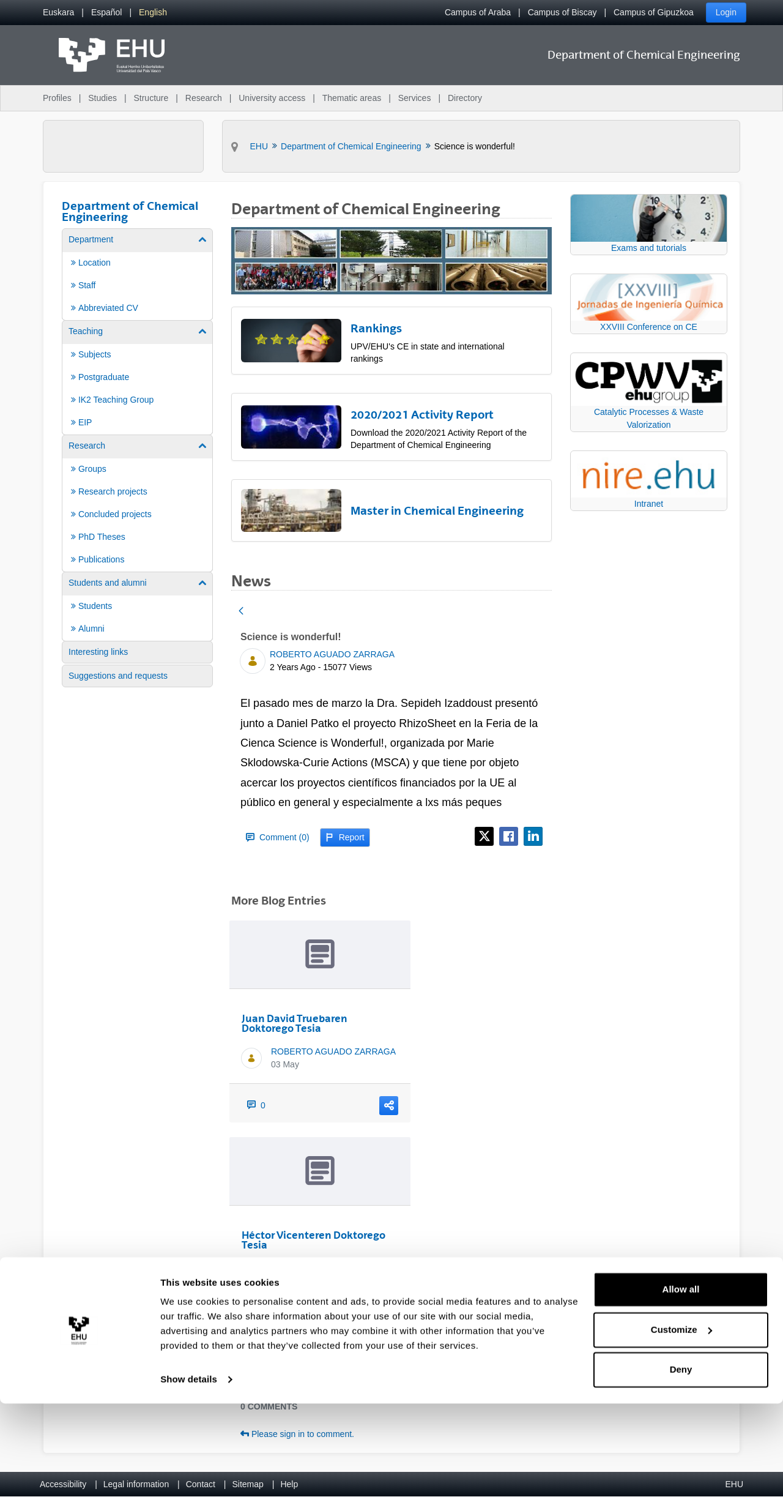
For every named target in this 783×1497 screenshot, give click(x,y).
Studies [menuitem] (102, 98)
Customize (681, 1422)
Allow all (681, 1383)
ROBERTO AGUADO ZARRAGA (332, 654)
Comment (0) (278, 837)
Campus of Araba (478, 12)
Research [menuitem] (203, 98)
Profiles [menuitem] (57, 98)
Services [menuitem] (414, 98)
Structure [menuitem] (150, 98)
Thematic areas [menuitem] (351, 98)
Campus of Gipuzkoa (654, 12)
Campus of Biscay (562, 12)
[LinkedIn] (533, 836)
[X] (484, 836)
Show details (188, 1473)
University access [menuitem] (272, 98)
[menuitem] (58, 12)
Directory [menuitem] (465, 98)
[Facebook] (508, 836)
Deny (681, 1463)
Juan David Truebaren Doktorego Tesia (294, 1023)
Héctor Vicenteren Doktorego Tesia (313, 1240)
